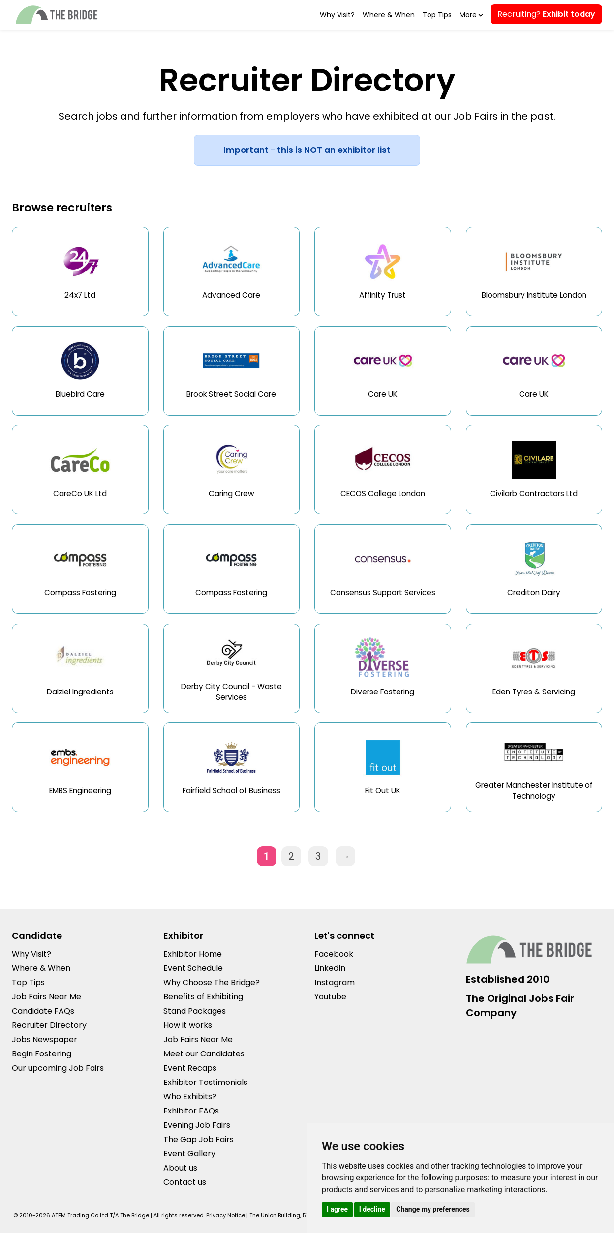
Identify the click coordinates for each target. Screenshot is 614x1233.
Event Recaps (189, 1068)
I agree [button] (337, 1209)
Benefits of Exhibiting (203, 996)
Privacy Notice (225, 1215)
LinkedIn (329, 968)
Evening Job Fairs (196, 1125)
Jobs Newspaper (44, 1039)
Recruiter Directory (49, 1025)
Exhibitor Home (192, 954)
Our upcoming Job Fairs (58, 1068)
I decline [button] (372, 1209)
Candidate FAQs (43, 1011)
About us (180, 1167)
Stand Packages (194, 1011)
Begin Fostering (41, 1053)
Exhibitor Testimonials (205, 1082)
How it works (187, 1025)
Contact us (184, 1182)
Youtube (330, 996)
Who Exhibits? (189, 1096)
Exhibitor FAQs (191, 1110)
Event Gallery (189, 1153)
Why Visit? (337, 15)
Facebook (333, 954)
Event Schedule (193, 968)
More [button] (470, 15)
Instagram (334, 982)
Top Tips (437, 15)
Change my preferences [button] (432, 1209)
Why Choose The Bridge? (211, 982)
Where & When (389, 15)
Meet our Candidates (204, 1053)
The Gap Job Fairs (198, 1139)
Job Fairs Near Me (46, 996)
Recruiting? (546, 14)
